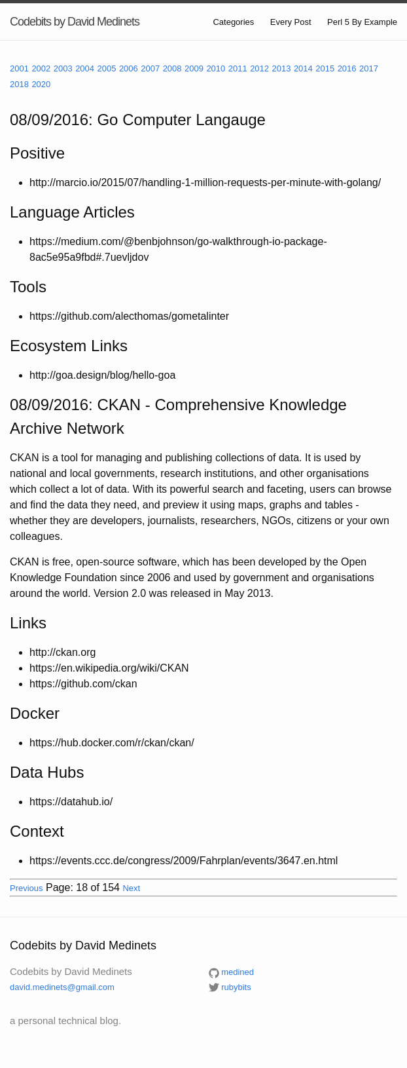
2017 (368, 68)
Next (131, 888)
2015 (324, 68)
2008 (172, 68)
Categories (233, 22)
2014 (303, 68)
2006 (128, 68)
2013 (281, 68)
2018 (19, 84)
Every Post (290, 22)
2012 (259, 68)
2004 (84, 68)
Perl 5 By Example (362, 22)
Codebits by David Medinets (74, 21)
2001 (19, 68)
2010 (215, 68)
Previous (26, 888)
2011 (237, 68)
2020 (40, 84)
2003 (63, 68)
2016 (347, 68)
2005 (106, 68)
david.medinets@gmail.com (62, 987)
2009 (194, 68)
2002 (40, 68)
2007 (150, 68)
